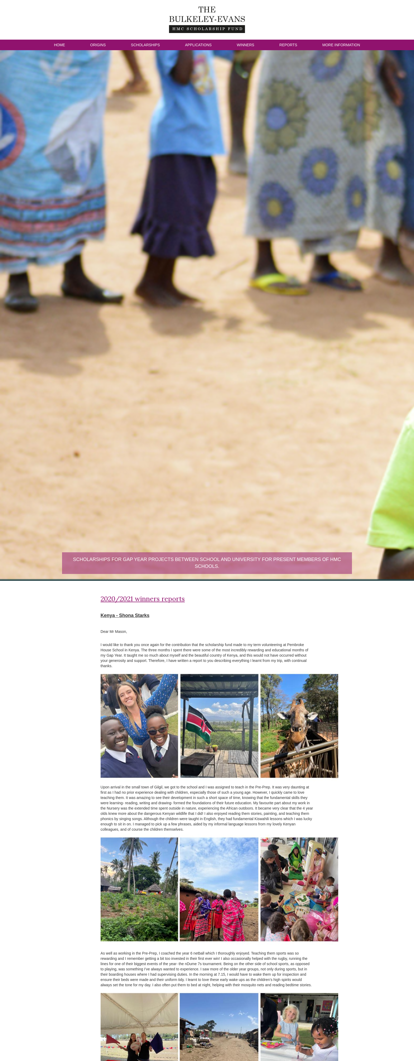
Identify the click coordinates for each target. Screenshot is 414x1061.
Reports (288, 45)
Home (59, 45)
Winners (245, 45)
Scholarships (145, 45)
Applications (198, 45)
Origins (98, 45)
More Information (341, 45)
